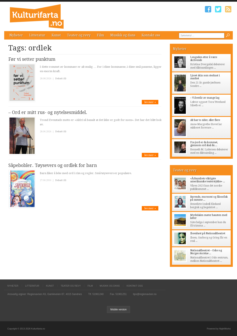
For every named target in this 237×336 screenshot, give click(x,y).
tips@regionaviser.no (144, 294)
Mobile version (118, 309)
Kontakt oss (151, 35)
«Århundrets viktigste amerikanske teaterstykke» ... (207, 180)
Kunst (56, 35)
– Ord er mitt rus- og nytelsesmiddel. (47, 112)
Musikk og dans (122, 35)
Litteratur (37, 35)
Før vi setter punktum (31, 59)
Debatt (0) (60, 78)
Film (100, 35)
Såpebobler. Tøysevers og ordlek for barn (52, 165)
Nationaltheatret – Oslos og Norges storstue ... (206, 252)
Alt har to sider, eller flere (205, 120)
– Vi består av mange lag (204, 97)
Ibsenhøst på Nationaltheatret (207, 233)
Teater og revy (79, 35)
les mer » (150, 102)
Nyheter (16, 35)
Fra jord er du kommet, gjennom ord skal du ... (204, 144)
